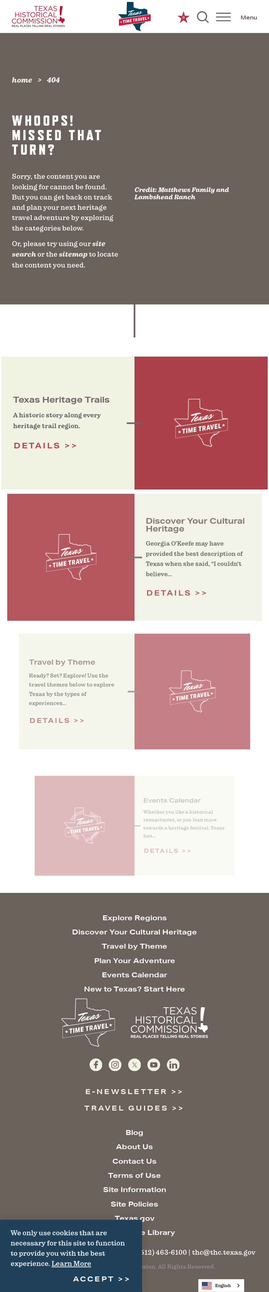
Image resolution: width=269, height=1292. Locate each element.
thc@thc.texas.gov (223, 1252)
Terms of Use (134, 1175)
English (216, 1286)
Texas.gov (135, 1218)
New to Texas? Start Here (134, 989)
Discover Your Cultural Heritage (134, 932)
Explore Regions (134, 918)
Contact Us (134, 1161)
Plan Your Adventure (134, 961)
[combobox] (221, 1285)
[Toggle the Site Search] (203, 16)
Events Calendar (134, 975)
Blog (134, 1132)
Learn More (71, 1263)
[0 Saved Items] (183, 16)
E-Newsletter (126, 1091)
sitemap (73, 254)
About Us (134, 1147)
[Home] (134, 17)
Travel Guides (126, 1108)
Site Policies (134, 1204)
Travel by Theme (134, 946)
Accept (94, 1279)
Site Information (134, 1189)
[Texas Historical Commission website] (38, 16)
